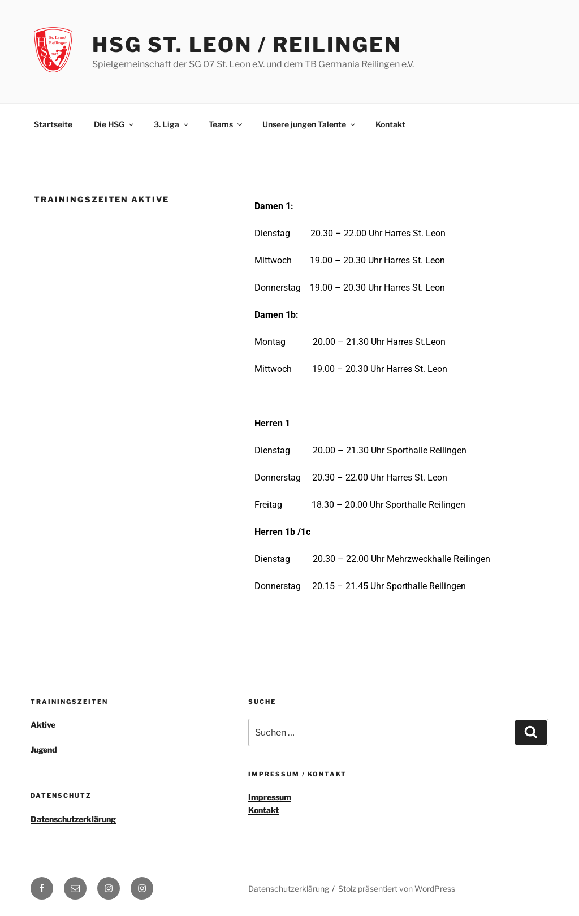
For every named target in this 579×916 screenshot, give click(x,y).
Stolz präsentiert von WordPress (396, 888)
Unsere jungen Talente (309, 124)
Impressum (269, 797)
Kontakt (390, 124)
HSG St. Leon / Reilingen (246, 44)
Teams (226, 124)
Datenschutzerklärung (73, 819)
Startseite (53, 124)
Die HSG (114, 124)
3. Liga (172, 124)
